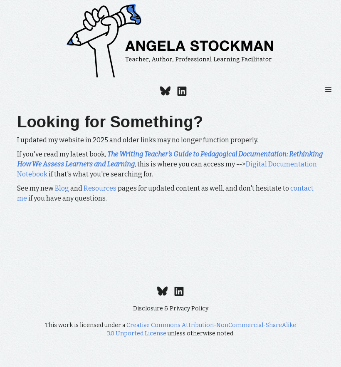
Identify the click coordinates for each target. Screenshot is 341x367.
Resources (100, 188)
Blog (62, 188)
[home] (170, 40)
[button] (328, 89)
